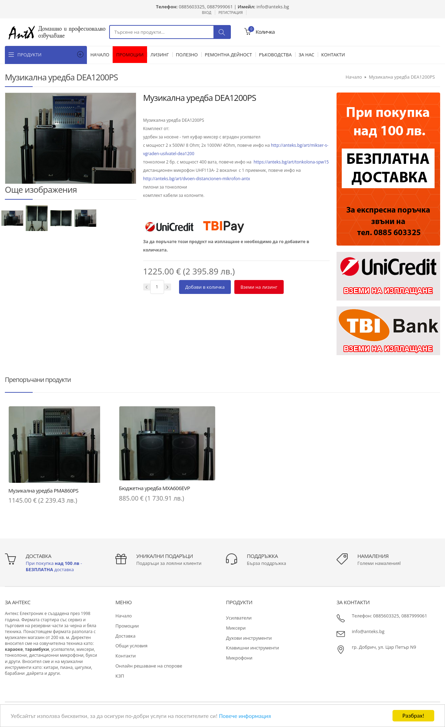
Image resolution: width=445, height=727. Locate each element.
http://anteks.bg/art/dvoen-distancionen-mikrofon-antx (196, 179)
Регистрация (231, 12)
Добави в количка (205, 287)
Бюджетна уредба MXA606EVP (154, 488)
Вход (206, 12)
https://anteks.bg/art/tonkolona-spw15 (291, 162)
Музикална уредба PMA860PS (43, 490)
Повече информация (245, 716)
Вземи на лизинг (259, 287)
